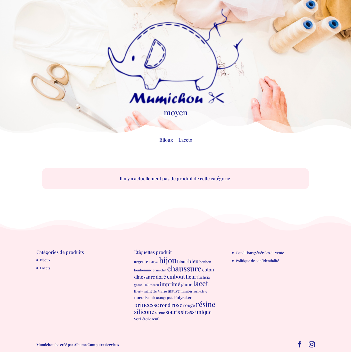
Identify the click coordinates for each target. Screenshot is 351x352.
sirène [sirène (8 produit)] (160, 312)
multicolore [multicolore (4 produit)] (200, 291)
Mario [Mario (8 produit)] (162, 291)
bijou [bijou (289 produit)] (167, 260)
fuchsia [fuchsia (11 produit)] (203, 277)
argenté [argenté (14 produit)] (141, 261)
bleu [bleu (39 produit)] (193, 260)
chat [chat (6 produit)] (163, 270)
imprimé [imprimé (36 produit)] (170, 284)
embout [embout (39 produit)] (176, 276)
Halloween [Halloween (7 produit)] (151, 284)
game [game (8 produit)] (138, 284)
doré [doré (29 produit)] (161, 276)
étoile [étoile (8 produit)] (146, 319)
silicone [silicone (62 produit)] (144, 311)
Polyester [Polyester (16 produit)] (183, 297)
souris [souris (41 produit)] (173, 311)
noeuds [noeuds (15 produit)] (141, 297)
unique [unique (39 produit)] (203, 311)
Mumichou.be (47, 344)
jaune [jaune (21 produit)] (186, 284)
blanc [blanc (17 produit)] (182, 261)
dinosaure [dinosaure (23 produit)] (144, 277)
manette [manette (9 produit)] (150, 291)
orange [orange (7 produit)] (161, 297)
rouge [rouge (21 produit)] (189, 305)
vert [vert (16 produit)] (138, 318)
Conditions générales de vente (260, 252)
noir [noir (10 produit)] (151, 297)
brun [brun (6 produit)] (156, 270)
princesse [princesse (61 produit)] (146, 304)
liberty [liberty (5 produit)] (138, 291)
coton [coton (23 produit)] (208, 269)
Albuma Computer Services (96, 344)
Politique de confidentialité (257, 260)
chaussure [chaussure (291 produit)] (184, 268)
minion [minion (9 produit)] (186, 291)
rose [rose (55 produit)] (176, 304)
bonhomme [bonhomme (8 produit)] (143, 270)
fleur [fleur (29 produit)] (191, 276)
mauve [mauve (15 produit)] (174, 291)
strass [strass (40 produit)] (187, 311)
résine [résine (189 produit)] (205, 304)
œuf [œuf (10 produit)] (155, 318)
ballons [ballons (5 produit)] (153, 262)
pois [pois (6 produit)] (170, 298)
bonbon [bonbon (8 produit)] (205, 262)
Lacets (185, 140)
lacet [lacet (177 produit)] (200, 283)
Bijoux (166, 140)
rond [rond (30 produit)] (165, 305)
